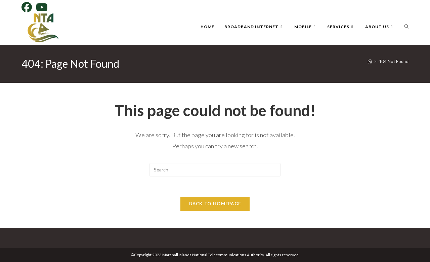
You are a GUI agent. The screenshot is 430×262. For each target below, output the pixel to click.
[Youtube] (42, 7)
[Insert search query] (215, 169)
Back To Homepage (215, 203)
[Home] (370, 61)
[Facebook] (28, 7)
